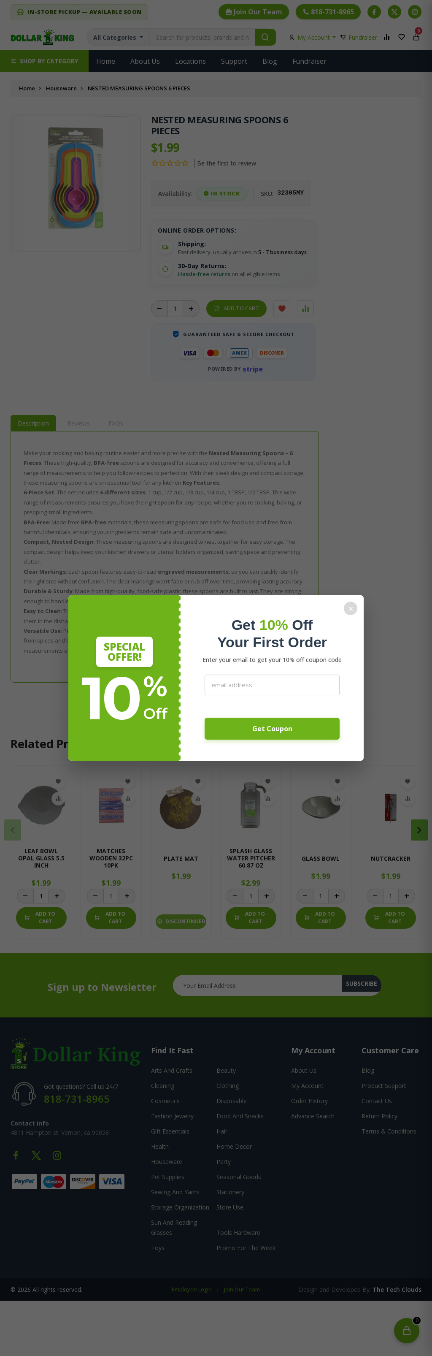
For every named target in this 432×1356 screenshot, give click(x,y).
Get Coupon (272, 728)
